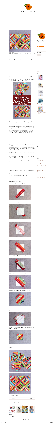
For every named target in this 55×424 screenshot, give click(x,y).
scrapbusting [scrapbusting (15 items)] (40, 174)
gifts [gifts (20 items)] (37, 169)
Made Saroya (52, 422)
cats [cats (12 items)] (43, 162)
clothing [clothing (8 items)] (38, 165)
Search (38, 71)
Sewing (13, 398)
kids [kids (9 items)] (37, 171)
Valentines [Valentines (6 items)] (38, 178)
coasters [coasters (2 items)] (39, 165)
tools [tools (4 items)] (41, 177)
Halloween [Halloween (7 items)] (38, 170)
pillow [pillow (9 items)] (43, 173)
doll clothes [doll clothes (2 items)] (43, 165)
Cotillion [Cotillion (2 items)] (41, 165)
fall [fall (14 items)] (37, 167)
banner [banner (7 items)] (42, 162)
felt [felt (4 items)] (38, 167)
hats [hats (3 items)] (40, 170)
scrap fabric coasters (19, 170)
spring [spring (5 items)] (42, 176)
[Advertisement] (27, 24)
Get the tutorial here (27, 166)
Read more (42, 43)
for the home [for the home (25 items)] (41, 167)
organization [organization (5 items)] (42, 171)
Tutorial (15, 398)
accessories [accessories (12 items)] (38, 160)
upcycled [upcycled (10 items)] (43, 177)
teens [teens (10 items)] (40, 177)
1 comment (30, 398)
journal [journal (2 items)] (44, 170)
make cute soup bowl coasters (13, 168)
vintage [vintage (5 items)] (40, 178)
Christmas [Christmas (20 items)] (42, 163)
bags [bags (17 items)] (40, 162)
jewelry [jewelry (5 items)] (42, 170)
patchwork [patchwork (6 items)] (38, 173)
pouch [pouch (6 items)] (37, 174)
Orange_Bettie (30, 419)
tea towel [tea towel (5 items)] (38, 177)
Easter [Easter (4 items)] (45, 165)
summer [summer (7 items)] (44, 176)
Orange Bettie (27, 11)
